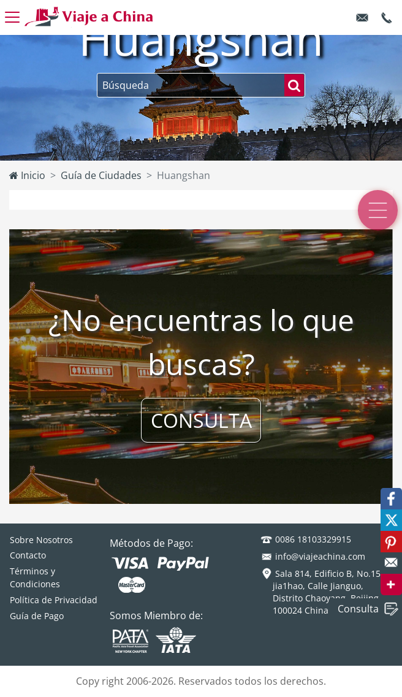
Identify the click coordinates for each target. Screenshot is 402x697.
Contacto (28, 555)
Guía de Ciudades (101, 175)
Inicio (27, 175)
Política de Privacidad (53, 600)
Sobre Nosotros (41, 540)
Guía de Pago (37, 616)
